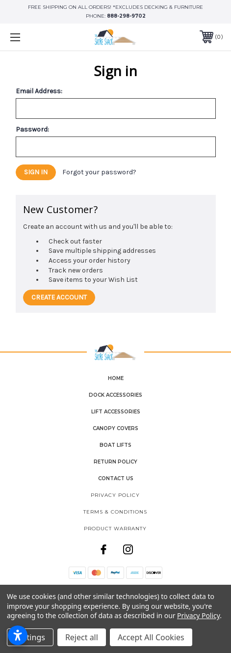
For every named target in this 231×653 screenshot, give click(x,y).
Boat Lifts (115, 445)
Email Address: (39, 91)
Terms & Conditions (115, 512)
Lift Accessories (115, 411)
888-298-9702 (126, 16)
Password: (32, 129)
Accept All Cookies (151, 637)
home (116, 378)
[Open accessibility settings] (17, 635)
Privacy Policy (115, 495)
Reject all (81, 637)
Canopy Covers (115, 428)
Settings (30, 637)
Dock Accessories (115, 395)
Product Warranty (115, 528)
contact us (115, 478)
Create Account (59, 297)
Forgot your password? (99, 172)
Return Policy (115, 462)
